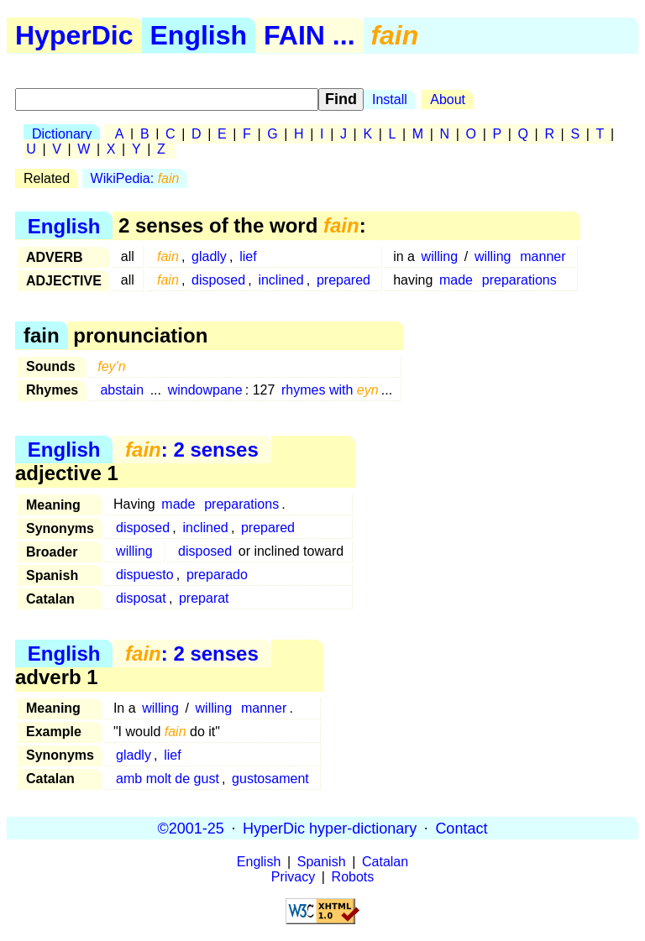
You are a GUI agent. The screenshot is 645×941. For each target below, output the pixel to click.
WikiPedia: (135, 178)
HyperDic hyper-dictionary (330, 827)
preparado (217, 574)
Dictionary (62, 134)
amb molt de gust (167, 778)
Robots (353, 877)
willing (440, 256)
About (447, 99)
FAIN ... (309, 35)
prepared (343, 280)
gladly (209, 256)
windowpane (205, 390)
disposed (218, 280)
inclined (280, 280)
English (199, 35)
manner (542, 256)
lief (247, 256)
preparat (204, 598)
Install (389, 99)
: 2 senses (192, 449)
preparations (519, 280)
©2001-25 (191, 827)
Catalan (385, 862)
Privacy (293, 877)
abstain (122, 390)
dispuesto (145, 574)
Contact (461, 827)
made (456, 280)
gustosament (270, 778)
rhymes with (330, 390)
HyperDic (74, 35)
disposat (141, 598)
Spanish (321, 862)
